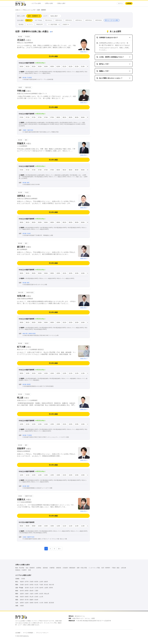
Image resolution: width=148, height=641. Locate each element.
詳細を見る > (84, 52)
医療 (29, 570)
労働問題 (51, 567)
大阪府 (31, 593)
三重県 (36, 590)
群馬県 (31, 584)
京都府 (26, 593)
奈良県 (41, 593)
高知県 (36, 599)
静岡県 (26, 590)
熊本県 (36, 602)
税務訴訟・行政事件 (21, 570)
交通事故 (38, 567)
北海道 (23, 578)
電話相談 (20, 24)
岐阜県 (22, 590)
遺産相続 (45, 567)
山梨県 (46, 587)
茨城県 (22, 584)
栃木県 (26, 584)
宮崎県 (46, 602)
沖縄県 (22, 605)
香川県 (26, 599)
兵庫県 (36, 593)
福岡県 (22, 602)
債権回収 (58, 567)
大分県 (41, 602)
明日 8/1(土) (48, 20)
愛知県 (31, 590)
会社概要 (17, 632)
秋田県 (36, 581)
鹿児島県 (51, 602)
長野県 (51, 587)
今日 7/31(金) (38, 20)
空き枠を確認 (53, 56)
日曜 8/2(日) (58, 20)
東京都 (46, 584)
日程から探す (61, 3)
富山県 (31, 587)
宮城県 (31, 581)
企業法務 (123, 567)
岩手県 (26, 581)
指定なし (28, 20)
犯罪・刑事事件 (105, 567)
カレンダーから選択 (111, 20)
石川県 (36, 587)
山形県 (41, 581)
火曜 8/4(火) (78, 20)
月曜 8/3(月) (68, 20)
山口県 (41, 596)
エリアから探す (36, 3)
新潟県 (27, 587)
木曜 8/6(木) (98, 20)
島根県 (26, 596)
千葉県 (41, 584)
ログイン (120, 3)
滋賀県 (22, 593)
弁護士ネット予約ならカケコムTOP (25, 10)
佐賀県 (26, 602)
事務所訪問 (39, 24)
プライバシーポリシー (42, 632)
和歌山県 (46, 593)
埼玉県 (36, 584)
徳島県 (22, 599)
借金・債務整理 (30, 567)
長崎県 (31, 602)
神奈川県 (51, 584)
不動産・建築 (115, 567)
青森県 (22, 581)
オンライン (30, 24)
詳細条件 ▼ (66, 24)
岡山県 (31, 596)
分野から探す (48, 3)
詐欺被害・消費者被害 (69, 567)
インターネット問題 (94, 567)
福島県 (46, 581)
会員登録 (128, 3)
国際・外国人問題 (82, 567)
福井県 (41, 587)
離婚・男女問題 (19, 567)
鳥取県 (22, 596)
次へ (59, 548)
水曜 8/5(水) (88, 20)
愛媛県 (31, 599)
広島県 (36, 596)
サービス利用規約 (28, 632)
